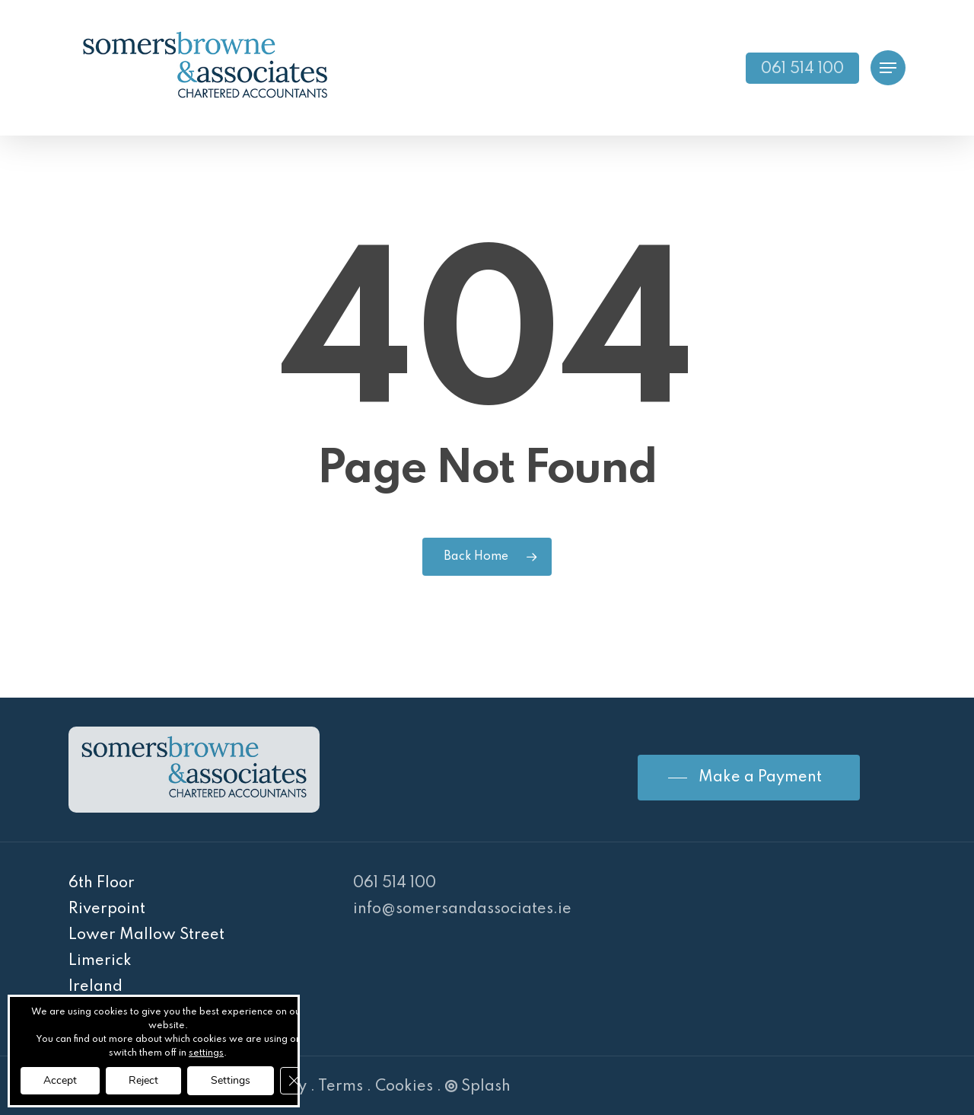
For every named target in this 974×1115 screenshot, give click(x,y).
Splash (478, 1086)
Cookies (404, 1086)
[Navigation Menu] (888, 68)
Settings (230, 1080)
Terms (340, 1086)
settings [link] (206, 1053)
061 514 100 (394, 883)
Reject (143, 1080)
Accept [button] (60, 1080)
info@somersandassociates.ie (462, 909)
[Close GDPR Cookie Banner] (293, 1080)
